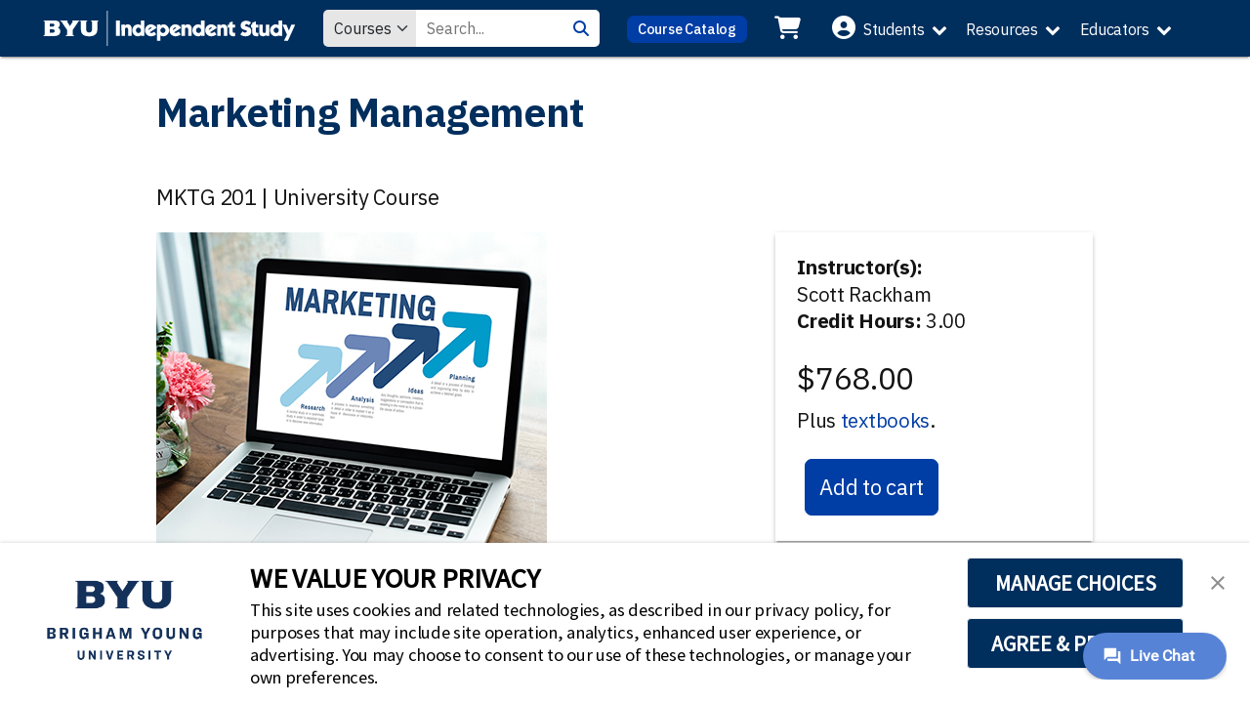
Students (894, 29)
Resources (1001, 29)
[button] (1217, 581)
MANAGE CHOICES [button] (1075, 583)
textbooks (885, 420)
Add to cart (871, 487)
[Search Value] (489, 28)
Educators (1114, 29)
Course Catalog (687, 29)
